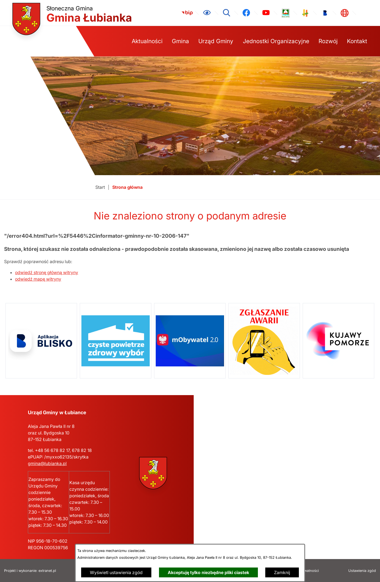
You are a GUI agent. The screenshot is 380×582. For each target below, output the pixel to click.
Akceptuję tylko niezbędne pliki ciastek (208, 572)
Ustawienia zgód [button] (362, 571)
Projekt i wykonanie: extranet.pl (30, 571)
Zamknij (282, 572)
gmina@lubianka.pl (47, 463)
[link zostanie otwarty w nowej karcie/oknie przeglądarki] (187, 12)
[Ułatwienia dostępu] (206, 12)
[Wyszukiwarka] (226, 12)
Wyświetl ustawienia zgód (116, 572)
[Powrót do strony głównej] (100, 187)
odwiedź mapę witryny (38, 279)
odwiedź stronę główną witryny (46, 272)
